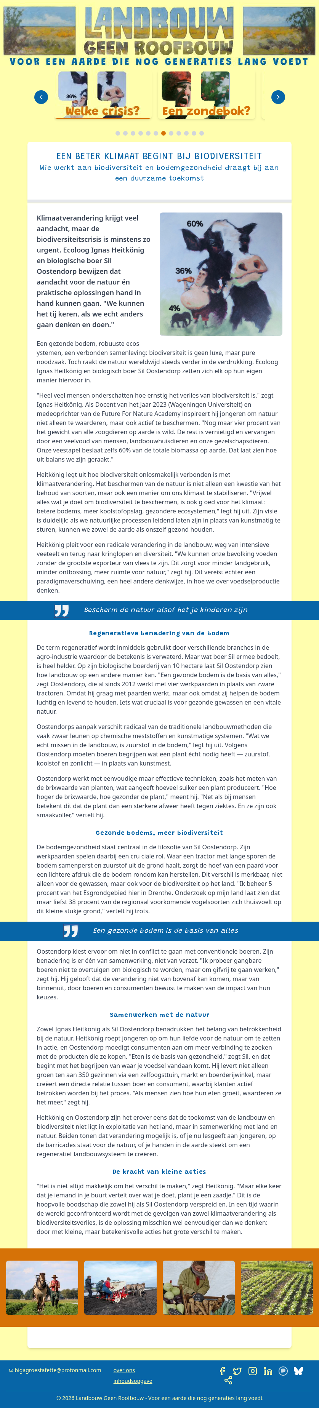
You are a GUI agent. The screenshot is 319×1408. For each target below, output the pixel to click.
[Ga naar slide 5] (148, 133)
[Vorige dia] (41, 97)
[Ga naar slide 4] (140, 133)
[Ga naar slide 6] (156, 133)
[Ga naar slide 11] (194, 133)
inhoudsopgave (133, 1380)
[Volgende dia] (278, 97)
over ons (124, 1370)
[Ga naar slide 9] (178, 133)
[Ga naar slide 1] (117, 133)
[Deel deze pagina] (228, 1380)
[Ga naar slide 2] (125, 133)
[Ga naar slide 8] (171, 133)
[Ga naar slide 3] (133, 133)
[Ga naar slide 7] (163, 133)
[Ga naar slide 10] (186, 133)
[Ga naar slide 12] (201, 133)
